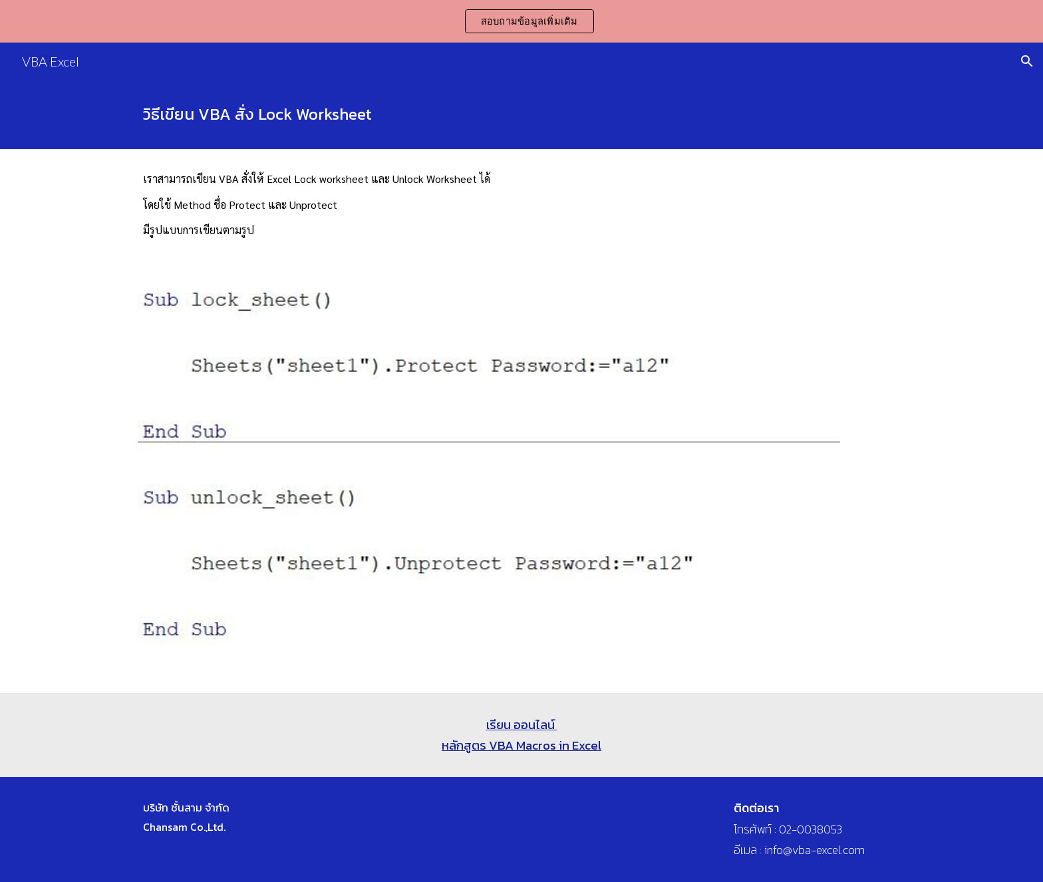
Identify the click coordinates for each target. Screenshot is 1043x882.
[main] (521, 114)
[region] (521, 21)
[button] (1027, 61)
